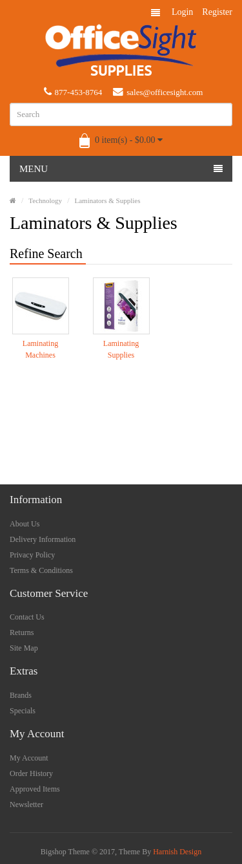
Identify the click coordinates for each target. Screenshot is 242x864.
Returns (22, 632)
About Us (24, 523)
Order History (31, 773)
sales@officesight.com (158, 92)
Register (217, 12)
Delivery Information (43, 539)
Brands (21, 695)
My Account (29, 757)
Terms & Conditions (41, 570)
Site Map (24, 648)
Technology (45, 200)
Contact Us (27, 616)
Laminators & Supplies (107, 200)
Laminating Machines (40, 349)
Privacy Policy (32, 554)
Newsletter (26, 804)
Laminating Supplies (121, 349)
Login (182, 12)
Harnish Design (177, 851)
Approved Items (35, 789)
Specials (22, 710)
